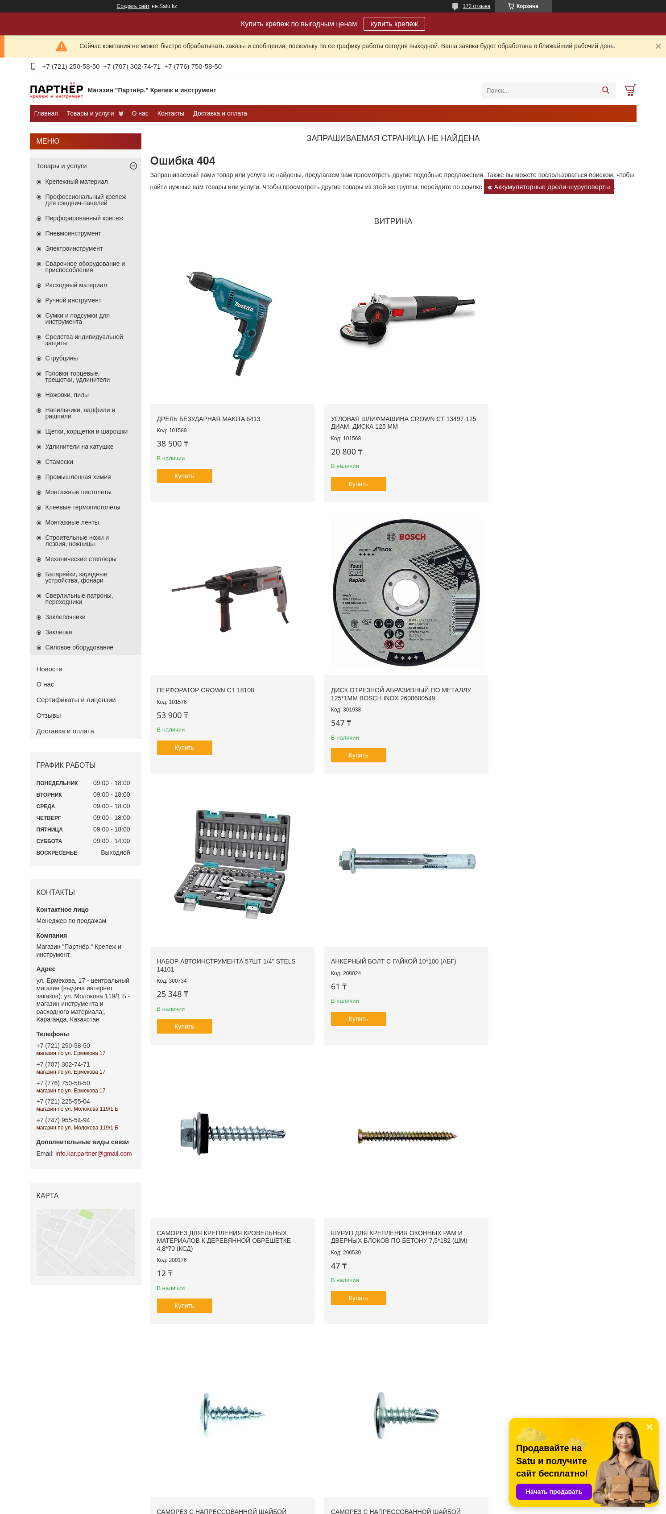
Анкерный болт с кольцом (73, 1351)
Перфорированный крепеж (85, 218)
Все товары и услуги (390, 958)
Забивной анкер (60, 1369)
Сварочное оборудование (229, 1369)
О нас (140, 113)
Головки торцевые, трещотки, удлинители (78, 376)
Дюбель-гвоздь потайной (72, 1422)
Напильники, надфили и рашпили (81, 413)
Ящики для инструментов (376, 1398)
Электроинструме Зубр (226, 1331)
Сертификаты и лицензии (76, 699)
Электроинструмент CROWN (234, 1322)
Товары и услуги (90, 113)
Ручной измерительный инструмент (390, 1369)
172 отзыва (476, 6)
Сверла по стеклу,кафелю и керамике (540, 1398)
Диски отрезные (510, 1322)
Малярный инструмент (372, 1351)
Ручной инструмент (74, 300)
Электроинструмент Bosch (230, 1341)
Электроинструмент (74, 248)
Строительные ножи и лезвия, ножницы (77, 540)
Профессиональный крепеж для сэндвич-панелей (86, 200)
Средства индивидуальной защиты (84, 340)
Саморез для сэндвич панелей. (81, 1465)
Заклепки (59, 632)
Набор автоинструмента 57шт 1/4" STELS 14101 (200, 601)
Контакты (170, 113)
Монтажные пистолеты (79, 492)
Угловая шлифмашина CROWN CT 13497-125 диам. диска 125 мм (324, 376)
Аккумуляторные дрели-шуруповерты (552, 186)
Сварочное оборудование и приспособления (85, 266)
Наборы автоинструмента (376, 1322)
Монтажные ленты (72, 522)
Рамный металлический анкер (79, 1341)
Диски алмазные (511, 1341)
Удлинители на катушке (80, 446)
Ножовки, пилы (67, 394)
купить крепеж (394, 24)
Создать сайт (133, 6)
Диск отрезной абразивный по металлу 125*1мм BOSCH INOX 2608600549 (577, 376)
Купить (184, 433)
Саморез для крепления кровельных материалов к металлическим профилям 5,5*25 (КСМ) (576, 846)
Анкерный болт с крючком (73, 1360)
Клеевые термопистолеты (83, 507)
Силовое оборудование (80, 647)
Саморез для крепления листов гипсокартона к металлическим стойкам (102, 1409)
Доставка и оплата (220, 113)
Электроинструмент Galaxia (232, 1379)
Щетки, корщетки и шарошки (87, 431)
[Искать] (606, 91)
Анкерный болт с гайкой (71, 1331)
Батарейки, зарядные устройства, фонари (77, 577)
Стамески (60, 461)
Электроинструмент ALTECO (234, 1360)
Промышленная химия (78, 476)
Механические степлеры (81, 559)
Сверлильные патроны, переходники (79, 598)
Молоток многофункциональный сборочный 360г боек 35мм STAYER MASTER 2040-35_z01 (451, 846)
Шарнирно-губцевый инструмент (386, 1389)
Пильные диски (510, 1331)
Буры (496, 1369)
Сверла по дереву (513, 1389)
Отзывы (49, 715)
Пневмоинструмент (73, 233)
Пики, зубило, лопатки (519, 1360)
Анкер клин (54, 1379)
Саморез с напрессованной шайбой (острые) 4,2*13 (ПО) (207, 838)
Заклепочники (66, 616)
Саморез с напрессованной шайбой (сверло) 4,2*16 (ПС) (331, 838)
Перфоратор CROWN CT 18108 (453, 368)
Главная (46, 113)
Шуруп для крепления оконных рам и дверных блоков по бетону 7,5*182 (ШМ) (572, 609)
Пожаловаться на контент (387, 1505)
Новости (49, 669)
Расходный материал (76, 285)
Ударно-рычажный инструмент (383, 1379)
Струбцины (62, 358)
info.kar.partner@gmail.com (93, 1153)
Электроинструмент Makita (231, 1351)
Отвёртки (354, 1360)
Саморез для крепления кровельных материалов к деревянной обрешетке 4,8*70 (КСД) (451, 609)
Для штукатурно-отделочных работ (389, 1331)
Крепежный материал (77, 181)
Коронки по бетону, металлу (526, 1407)
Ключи (351, 1341)
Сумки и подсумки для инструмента (78, 318)
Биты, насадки (508, 1351)
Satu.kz (371, 1497)
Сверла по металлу (515, 1379)
